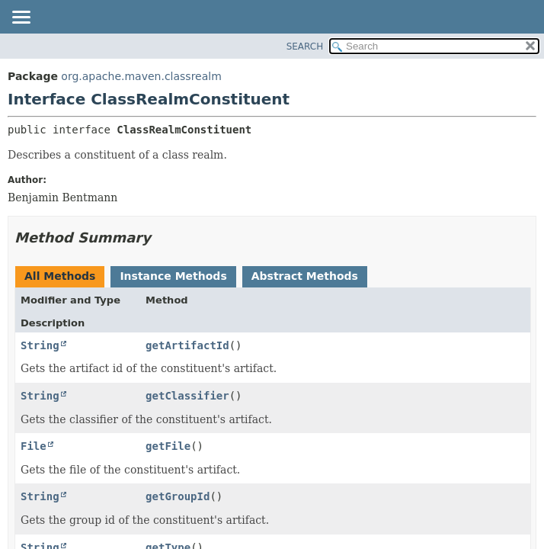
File (33, 446)
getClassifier (187, 396)
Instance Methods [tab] (173, 276)
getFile (168, 446)
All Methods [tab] (59, 276)
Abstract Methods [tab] (304, 276)
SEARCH (305, 46)
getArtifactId (187, 345)
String (40, 345)
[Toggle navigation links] (21, 18)
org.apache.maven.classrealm (141, 76)
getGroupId (178, 496)
